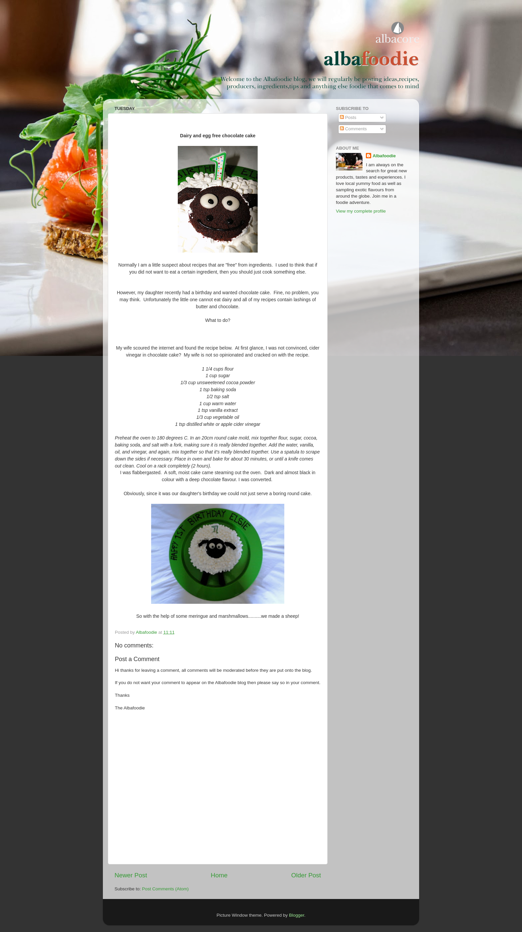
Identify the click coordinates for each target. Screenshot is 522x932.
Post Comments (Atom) (165, 888)
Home (219, 875)
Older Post (306, 875)
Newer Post (131, 875)
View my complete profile (361, 211)
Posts (348, 117)
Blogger (296, 915)
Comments (353, 128)
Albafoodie (384, 155)
